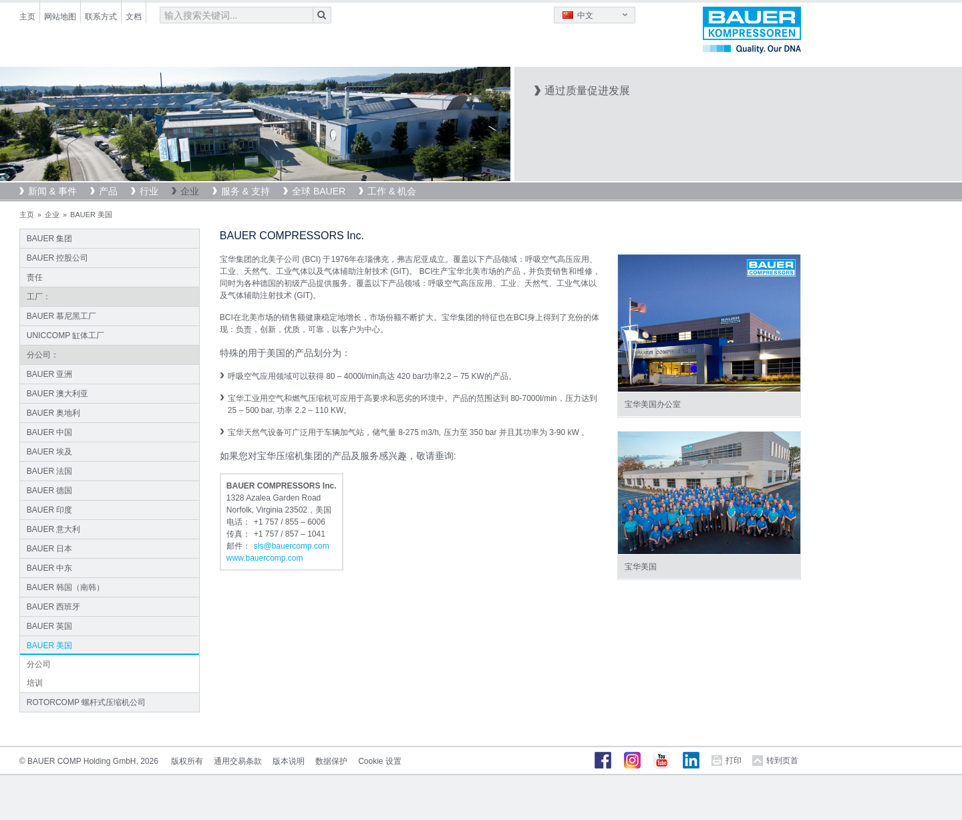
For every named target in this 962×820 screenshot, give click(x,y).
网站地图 (60, 16)
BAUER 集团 (50, 238)
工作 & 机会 (391, 191)
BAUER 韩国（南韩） (66, 587)
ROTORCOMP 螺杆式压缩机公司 (86, 702)
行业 (149, 191)
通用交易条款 (238, 761)
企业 (189, 191)
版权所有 (187, 761)
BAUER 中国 (50, 432)
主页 (27, 16)
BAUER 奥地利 (54, 413)
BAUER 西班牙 (54, 606)
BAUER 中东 (50, 568)
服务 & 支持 (245, 191)
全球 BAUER (318, 191)
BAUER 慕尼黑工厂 (62, 316)
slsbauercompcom (291, 546)
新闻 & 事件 (52, 191)
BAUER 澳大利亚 (58, 393)
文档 (134, 16)
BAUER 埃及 (50, 451)
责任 (35, 277)
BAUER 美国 (50, 645)
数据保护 (331, 761)
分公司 (39, 664)
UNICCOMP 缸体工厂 (65, 335)
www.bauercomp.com (264, 558)
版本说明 (289, 761)
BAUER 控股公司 (58, 258)
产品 (108, 191)
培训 (35, 683)
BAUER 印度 (50, 510)
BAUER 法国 (50, 471)
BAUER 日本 (50, 548)
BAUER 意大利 (54, 529)
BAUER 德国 (50, 490)
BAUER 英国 (50, 626)
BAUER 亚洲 (50, 374)
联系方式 (101, 16)
